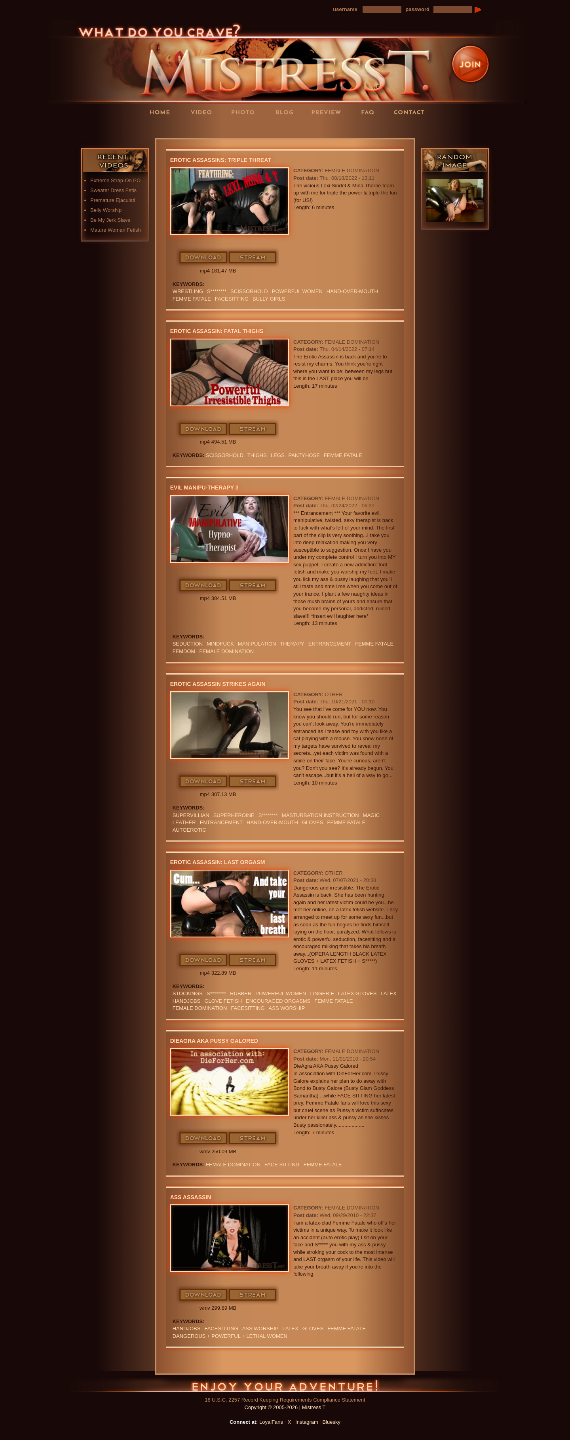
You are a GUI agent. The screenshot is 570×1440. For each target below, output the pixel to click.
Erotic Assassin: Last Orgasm (217, 862)
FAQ (370, 112)
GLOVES (312, 822)
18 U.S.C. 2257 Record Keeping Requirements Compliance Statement (285, 1400)
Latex (388, 993)
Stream (253, 258)
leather (184, 822)
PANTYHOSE (304, 455)
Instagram (306, 1422)
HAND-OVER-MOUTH (352, 291)
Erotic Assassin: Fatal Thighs (217, 331)
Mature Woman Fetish (115, 230)
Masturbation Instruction (320, 815)
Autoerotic (189, 830)
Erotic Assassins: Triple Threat (220, 160)
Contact (411, 112)
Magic (371, 815)
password (417, 9)
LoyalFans (204, 128)
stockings (188, 993)
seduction (188, 644)
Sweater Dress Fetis (113, 190)
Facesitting (232, 299)
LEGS (278, 455)
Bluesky (332, 1422)
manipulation (257, 644)
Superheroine (234, 815)
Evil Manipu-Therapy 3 (204, 487)
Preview (328, 112)
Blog (287, 112)
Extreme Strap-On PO (115, 180)
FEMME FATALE (192, 299)
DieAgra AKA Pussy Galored (214, 1041)
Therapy (292, 644)
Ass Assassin (190, 1197)
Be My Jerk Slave (110, 220)
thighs (257, 455)
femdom (184, 651)
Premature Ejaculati (112, 200)
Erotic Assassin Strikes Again (218, 684)
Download (203, 258)
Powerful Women (297, 291)
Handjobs (187, 1001)
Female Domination (352, 170)
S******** (216, 291)
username (345, 9)
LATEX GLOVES (357, 993)
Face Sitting (282, 1165)
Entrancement (329, 644)
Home (162, 112)
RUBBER (240, 993)
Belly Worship (106, 210)
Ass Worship (287, 1008)
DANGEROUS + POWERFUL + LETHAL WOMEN (230, 1336)
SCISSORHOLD (249, 291)
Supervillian (191, 815)
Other (334, 694)
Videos (204, 112)
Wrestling (188, 291)
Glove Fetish (223, 1001)
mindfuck (220, 644)
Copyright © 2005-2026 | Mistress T (285, 1407)
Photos (245, 112)
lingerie (322, 993)
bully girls (269, 299)
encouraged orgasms (278, 1001)
